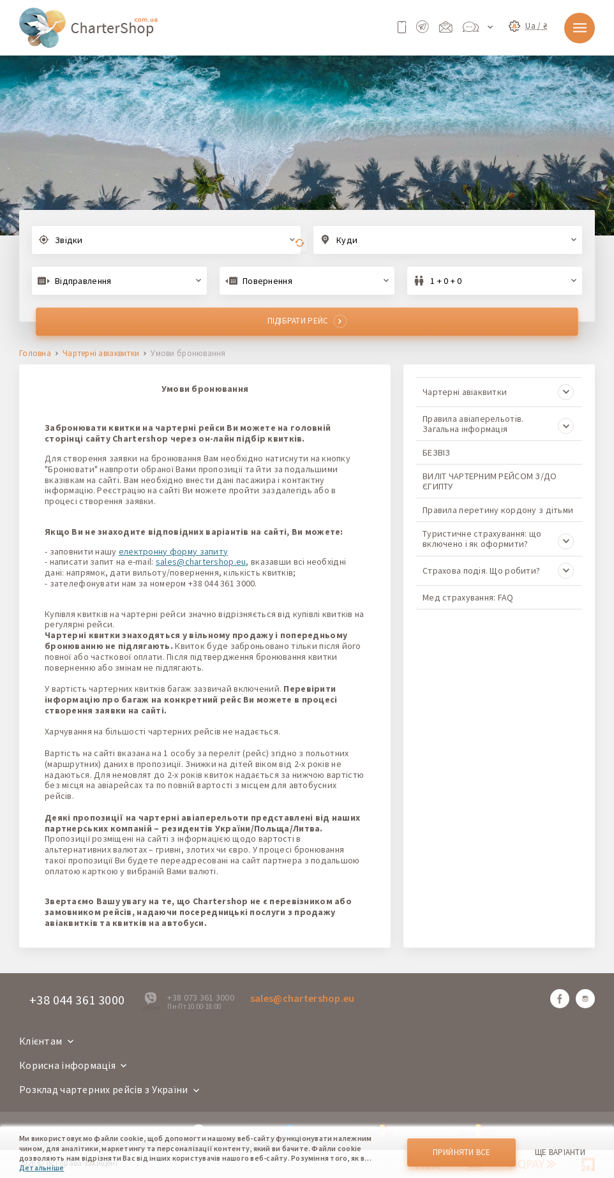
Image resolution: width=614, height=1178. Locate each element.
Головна (35, 354)
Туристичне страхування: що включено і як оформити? (498, 538)
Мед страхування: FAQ (468, 597)
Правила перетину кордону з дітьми (498, 510)
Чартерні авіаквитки (101, 354)
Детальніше (41, 1167)
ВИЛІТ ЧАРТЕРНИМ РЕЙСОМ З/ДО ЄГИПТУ (490, 481)
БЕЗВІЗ (437, 452)
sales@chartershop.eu (201, 561)
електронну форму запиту (173, 551)
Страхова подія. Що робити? (498, 571)
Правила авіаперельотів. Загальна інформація (498, 424)
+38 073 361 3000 (200, 997)
